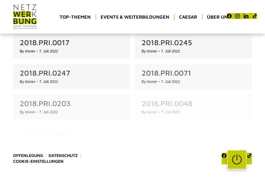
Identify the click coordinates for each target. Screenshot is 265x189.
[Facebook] (229, 16)
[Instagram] (237, 16)
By (27, 51)
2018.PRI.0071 (166, 73)
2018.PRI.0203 (45, 103)
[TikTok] (254, 16)
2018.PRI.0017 (44, 42)
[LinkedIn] (246, 16)
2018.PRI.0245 (167, 42)
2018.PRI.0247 (45, 73)
